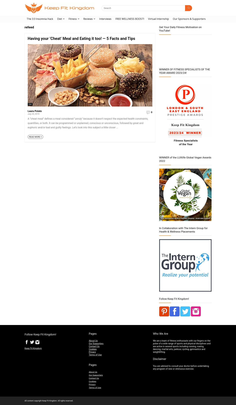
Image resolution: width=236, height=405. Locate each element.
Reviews (88, 19)
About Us (93, 341)
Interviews (105, 19)
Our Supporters (96, 343)
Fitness (73, 19)
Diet (59, 19)
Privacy (92, 352)
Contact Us (94, 346)
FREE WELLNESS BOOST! (129, 19)
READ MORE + (35, 137)
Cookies (93, 349)
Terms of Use (95, 355)
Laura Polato (35, 111)
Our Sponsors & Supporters (189, 19)
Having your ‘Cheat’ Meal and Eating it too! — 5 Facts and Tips (81, 38)
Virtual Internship (158, 19)
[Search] (188, 8)
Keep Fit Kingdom (33, 348)
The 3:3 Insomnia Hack (40, 19)
